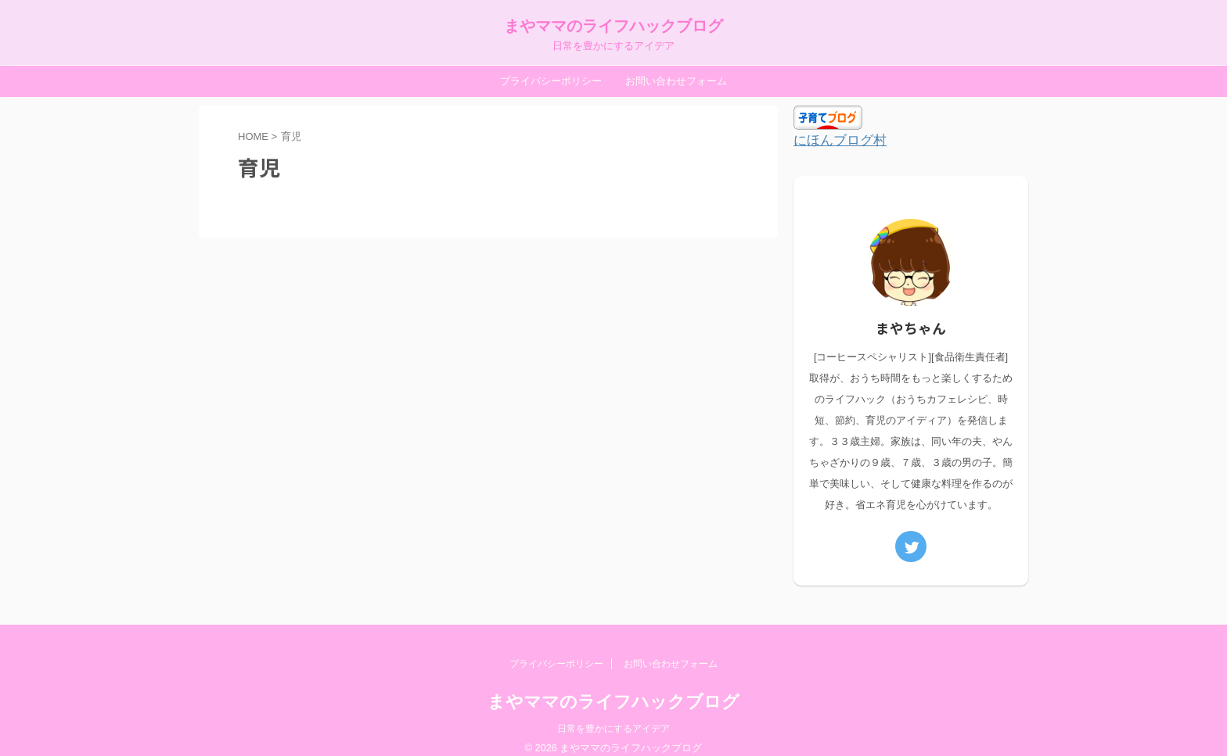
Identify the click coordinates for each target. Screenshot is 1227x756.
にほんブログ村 (834, 140)
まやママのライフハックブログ (613, 25)
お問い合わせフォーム (676, 81)
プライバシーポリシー (551, 81)
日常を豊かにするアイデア (613, 714)
